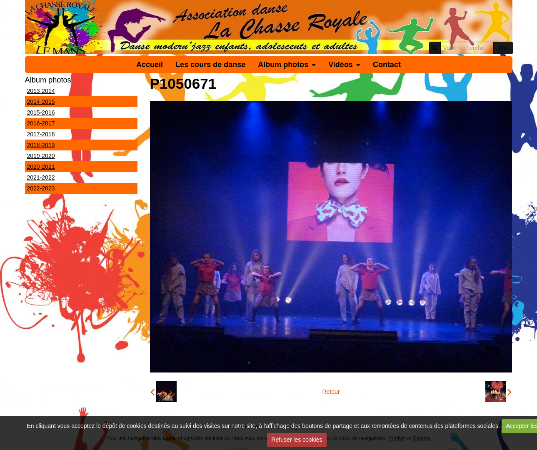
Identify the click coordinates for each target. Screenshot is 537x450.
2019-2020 (41, 155)
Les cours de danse (210, 64)
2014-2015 (41, 101)
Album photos (283, 64)
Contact (387, 64)
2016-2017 (41, 123)
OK (503, 48)
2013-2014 (41, 91)
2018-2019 (41, 145)
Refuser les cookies (296, 439)
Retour (331, 391)
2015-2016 (41, 112)
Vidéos (340, 64)
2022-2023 (41, 188)
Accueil (149, 64)
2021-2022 (41, 177)
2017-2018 (41, 134)
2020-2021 (41, 166)
